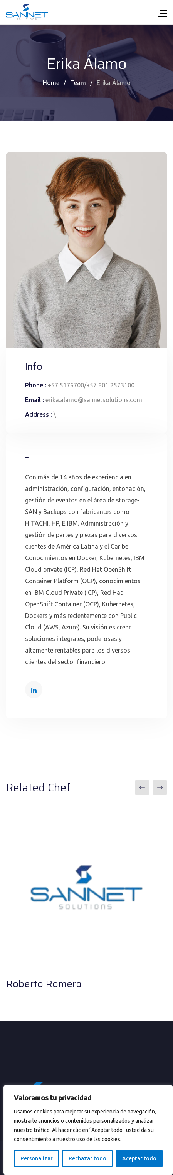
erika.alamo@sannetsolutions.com (93, 399)
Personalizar (36, 1158)
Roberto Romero (44, 983)
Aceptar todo (139, 1158)
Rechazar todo (87, 1158)
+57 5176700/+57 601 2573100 (91, 385)
